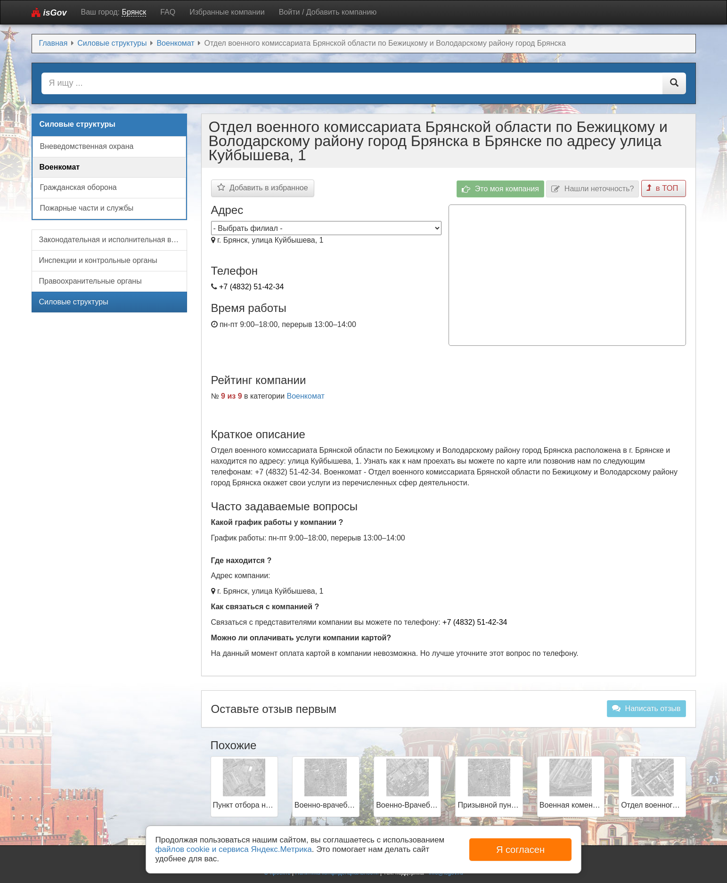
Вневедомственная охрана (87, 146)
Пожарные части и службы (87, 208)
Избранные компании (226, 12)
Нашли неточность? (593, 188)
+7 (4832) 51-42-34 (251, 287)
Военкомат (306, 395)
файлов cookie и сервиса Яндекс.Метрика (233, 849)
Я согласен (520, 849)
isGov (49, 12)
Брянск (134, 12)
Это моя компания (501, 188)
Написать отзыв (646, 707)
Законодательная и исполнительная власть (113, 240)
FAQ (167, 12)
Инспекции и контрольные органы (98, 260)
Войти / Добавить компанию (328, 12)
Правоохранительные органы (90, 281)
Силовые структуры (73, 302)
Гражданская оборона (78, 187)
